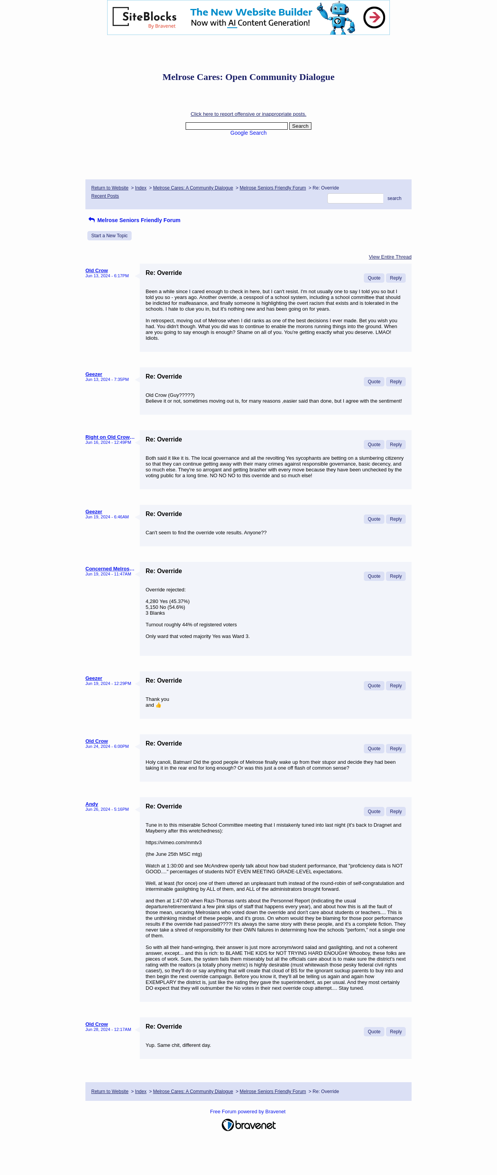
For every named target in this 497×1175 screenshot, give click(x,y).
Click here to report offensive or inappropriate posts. (248, 114)
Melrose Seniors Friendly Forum (273, 188)
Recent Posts (105, 196)
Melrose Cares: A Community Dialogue (193, 188)
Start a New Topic (109, 235)
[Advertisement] (248, 52)
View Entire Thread (390, 257)
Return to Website (110, 188)
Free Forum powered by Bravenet (248, 1111)
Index (140, 188)
